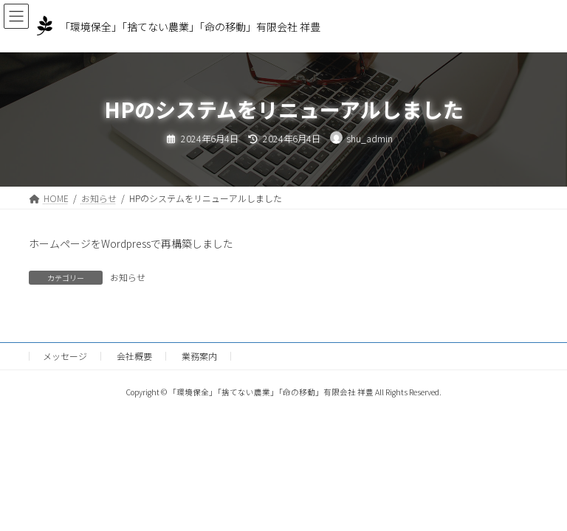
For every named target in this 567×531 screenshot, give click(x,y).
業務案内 (199, 356)
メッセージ (65, 356)
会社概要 (134, 356)
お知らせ (127, 277)
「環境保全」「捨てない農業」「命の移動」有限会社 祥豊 (190, 26)
